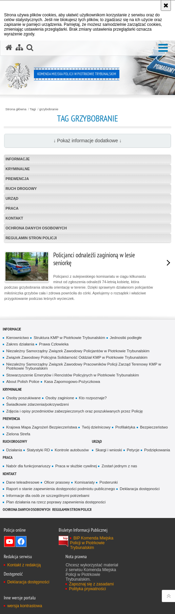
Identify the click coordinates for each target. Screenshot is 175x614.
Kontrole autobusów (72, 450)
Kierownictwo (17, 338)
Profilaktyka (125, 427)
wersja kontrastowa (24, 605)
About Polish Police (22, 381)
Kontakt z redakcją (24, 565)
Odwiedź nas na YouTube (9, 541)
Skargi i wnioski (108, 450)
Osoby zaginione (59, 398)
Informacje (17, 159)
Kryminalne (17, 169)
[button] (163, 48)
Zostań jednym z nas (119, 466)
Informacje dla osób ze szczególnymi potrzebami (47, 496)
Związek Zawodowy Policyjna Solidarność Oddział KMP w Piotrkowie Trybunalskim (76, 357)
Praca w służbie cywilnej (76, 466)
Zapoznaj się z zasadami (91, 584)
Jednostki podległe (126, 338)
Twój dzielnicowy (96, 427)
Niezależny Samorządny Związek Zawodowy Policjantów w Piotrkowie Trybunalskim (77, 351)
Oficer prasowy (57, 482)
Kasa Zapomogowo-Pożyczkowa (72, 381)
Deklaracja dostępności (139, 489)
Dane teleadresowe (22, 482)
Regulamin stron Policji (31, 238)
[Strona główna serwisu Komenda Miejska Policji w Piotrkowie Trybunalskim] (8, 47)
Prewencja (17, 179)
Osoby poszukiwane (23, 398)
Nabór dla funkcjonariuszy (28, 466)
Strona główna (15, 109)
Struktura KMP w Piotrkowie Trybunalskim (69, 338)
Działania (14, 450)
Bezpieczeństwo (154, 427)
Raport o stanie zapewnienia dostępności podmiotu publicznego (60, 489)
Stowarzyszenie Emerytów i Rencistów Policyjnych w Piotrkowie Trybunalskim (72, 375)
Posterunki (108, 482)
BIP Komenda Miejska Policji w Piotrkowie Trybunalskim (91, 543)
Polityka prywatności (87, 588)
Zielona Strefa (18, 434)
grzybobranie (48, 109)
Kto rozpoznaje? (93, 398)
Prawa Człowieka (54, 344)
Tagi (33, 109)
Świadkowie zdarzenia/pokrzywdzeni (37, 404)
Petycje (133, 450)
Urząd (11, 198)
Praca (11, 208)
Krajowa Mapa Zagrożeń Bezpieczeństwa (41, 427)
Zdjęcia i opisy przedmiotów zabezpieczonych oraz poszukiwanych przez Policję (74, 411)
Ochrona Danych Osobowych (36, 228)
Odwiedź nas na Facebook (21, 541)
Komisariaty (85, 482)
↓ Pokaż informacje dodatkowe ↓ (87, 140)
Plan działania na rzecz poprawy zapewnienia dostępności (55, 502)
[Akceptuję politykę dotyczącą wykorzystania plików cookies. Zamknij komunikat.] (166, 5)
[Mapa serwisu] (19, 47)
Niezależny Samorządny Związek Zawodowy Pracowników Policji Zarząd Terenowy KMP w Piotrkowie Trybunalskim (83, 366)
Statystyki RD (38, 450)
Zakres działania (20, 344)
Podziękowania (157, 450)
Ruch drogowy (21, 189)
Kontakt (14, 218)
